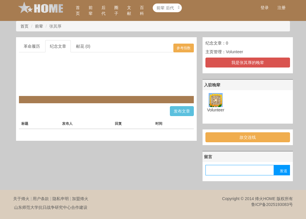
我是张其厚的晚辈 (247, 62)
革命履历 (32, 46)
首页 (78, 10)
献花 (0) (83, 46)
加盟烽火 (80, 198)
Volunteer (234, 51)
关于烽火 (21, 198)
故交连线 (248, 137)
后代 (103, 10)
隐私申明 (60, 198)
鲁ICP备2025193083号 (272, 204)
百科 (142, 10)
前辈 (91, 10)
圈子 (116, 10)
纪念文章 (58, 46)
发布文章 (182, 111)
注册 (281, 7)
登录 (265, 7)
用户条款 (41, 198)
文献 (129, 10)
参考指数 (184, 48)
